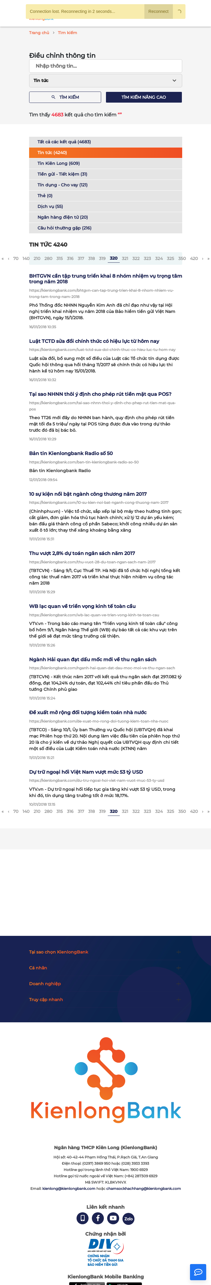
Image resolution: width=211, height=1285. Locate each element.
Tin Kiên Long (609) (59, 163)
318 (91, 258)
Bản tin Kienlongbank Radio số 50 (71, 453)
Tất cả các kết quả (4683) (64, 142)
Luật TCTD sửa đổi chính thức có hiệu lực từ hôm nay (94, 341)
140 (26, 258)
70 (15, 258)
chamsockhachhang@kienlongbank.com (143, 1188)
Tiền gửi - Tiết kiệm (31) (62, 174)
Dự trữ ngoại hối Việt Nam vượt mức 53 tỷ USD (86, 772)
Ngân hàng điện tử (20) (63, 217)
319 (102, 258)
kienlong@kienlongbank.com (69, 1188)
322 (136, 258)
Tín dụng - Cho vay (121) (63, 185)
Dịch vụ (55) (50, 206)
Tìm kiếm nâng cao (144, 97)
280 (48, 258)
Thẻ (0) (45, 195)
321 (125, 258)
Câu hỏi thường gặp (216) (65, 228)
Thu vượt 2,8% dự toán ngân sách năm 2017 (82, 553)
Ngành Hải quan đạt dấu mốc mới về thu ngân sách (92, 659)
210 (37, 258)
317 (81, 258)
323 (147, 258)
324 (159, 258)
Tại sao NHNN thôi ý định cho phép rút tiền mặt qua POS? (100, 394)
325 (170, 258)
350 (182, 258)
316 (70, 258)
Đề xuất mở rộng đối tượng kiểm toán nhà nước (87, 712)
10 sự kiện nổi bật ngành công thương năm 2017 (88, 494)
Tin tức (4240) (52, 152)
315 (59, 258)
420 (194, 258)
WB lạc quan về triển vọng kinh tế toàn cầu (82, 606)
